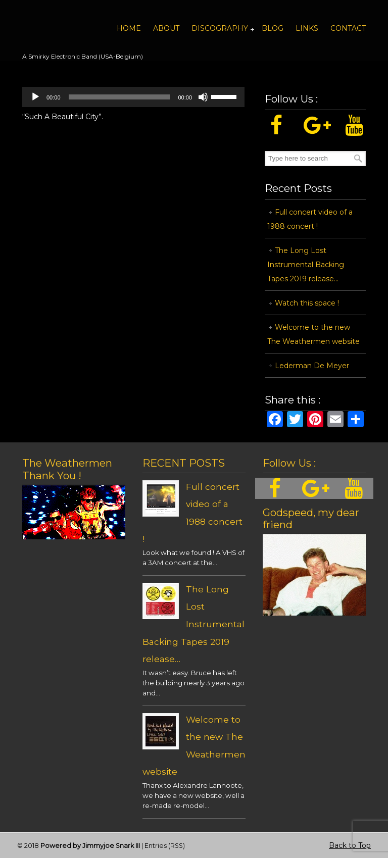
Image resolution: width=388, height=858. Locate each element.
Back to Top (350, 845)
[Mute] (203, 97)
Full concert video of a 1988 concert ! (310, 219)
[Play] (35, 97)
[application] (133, 97)
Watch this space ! (307, 303)
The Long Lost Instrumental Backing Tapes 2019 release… (305, 264)
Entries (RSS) (164, 845)
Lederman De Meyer (312, 365)
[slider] (119, 96)
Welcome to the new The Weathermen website (313, 334)
